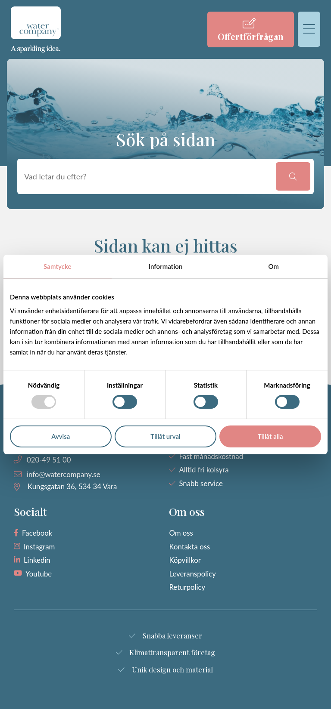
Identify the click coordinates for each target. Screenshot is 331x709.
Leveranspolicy (192, 573)
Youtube (38, 573)
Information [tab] (166, 266)
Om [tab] (273, 266)
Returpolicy (187, 587)
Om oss (181, 532)
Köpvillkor (185, 559)
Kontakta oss (189, 546)
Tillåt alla (270, 436)
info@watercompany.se (63, 474)
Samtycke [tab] (57, 266)
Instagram (39, 546)
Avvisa (60, 436)
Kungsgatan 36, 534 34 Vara (72, 486)
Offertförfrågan (251, 36)
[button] (293, 176)
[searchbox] (148, 176)
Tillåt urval (165, 436)
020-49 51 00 (49, 459)
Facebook (37, 532)
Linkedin (37, 559)
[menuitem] (250, 30)
